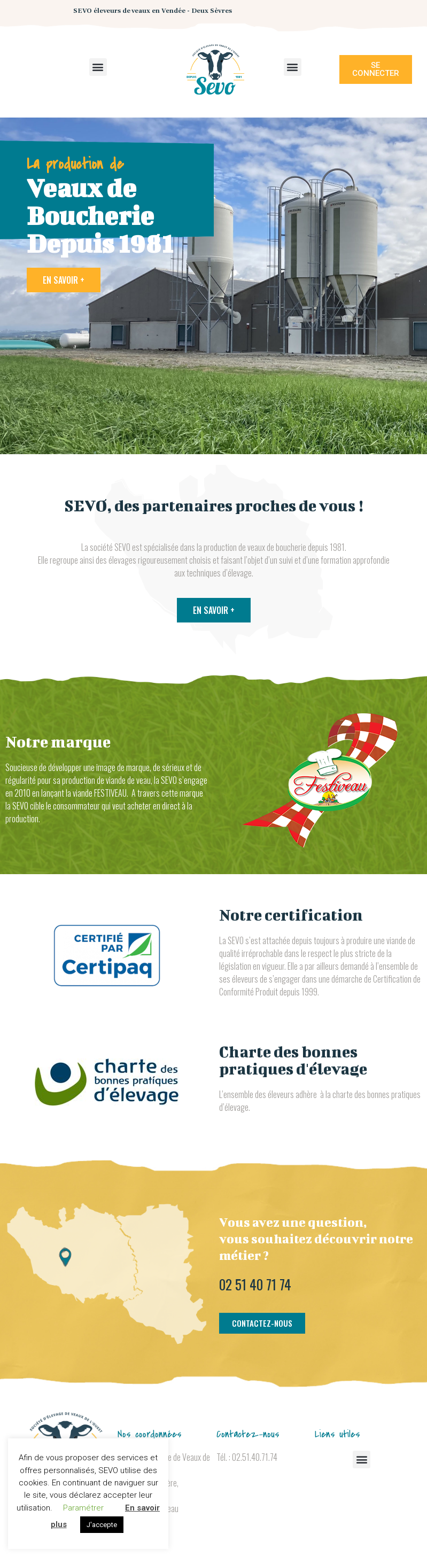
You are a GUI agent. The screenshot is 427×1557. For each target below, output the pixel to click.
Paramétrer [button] (83, 1508)
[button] (98, 67)
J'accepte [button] (102, 1525)
